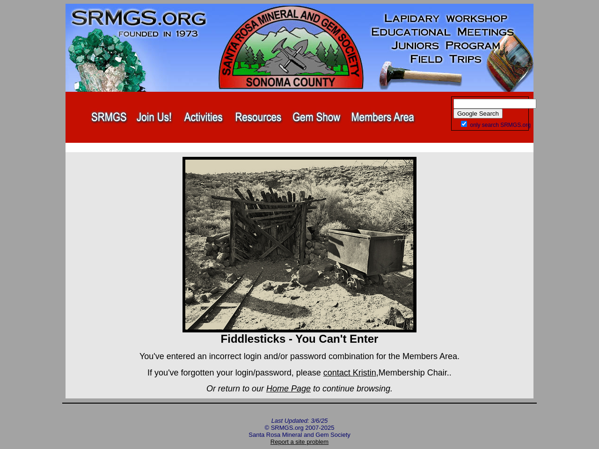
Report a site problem (299, 441)
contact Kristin (349, 372)
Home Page (288, 388)
